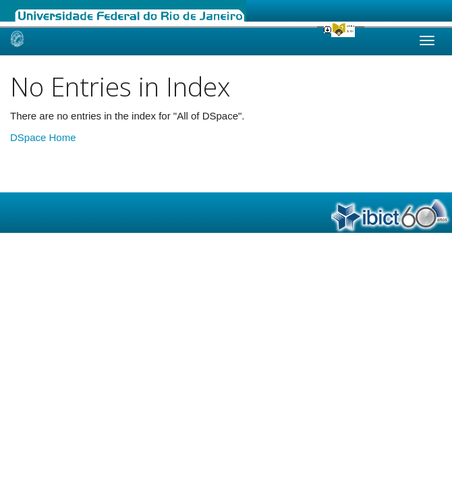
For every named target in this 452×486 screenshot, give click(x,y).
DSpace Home (43, 137)
